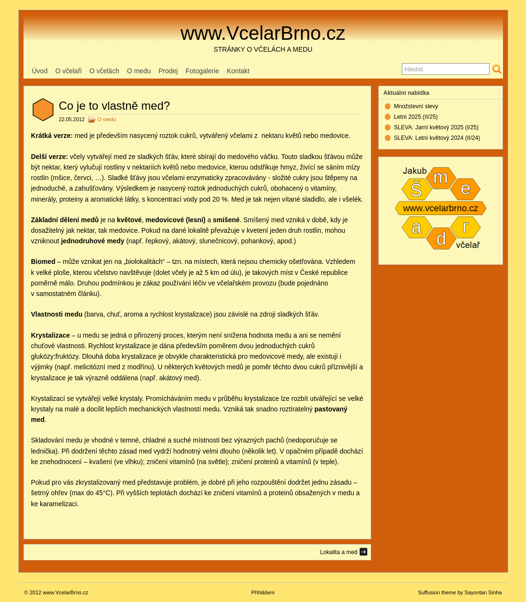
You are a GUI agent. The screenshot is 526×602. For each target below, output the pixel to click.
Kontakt (238, 71)
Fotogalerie (202, 71)
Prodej (167, 71)
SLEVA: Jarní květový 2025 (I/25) (436, 127)
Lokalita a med (338, 552)
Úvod (40, 71)
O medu (139, 71)
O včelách (104, 71)
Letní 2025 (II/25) (416, 117)
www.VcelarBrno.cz (262, 33)
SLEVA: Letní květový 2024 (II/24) (437, 138)
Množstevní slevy (416, 106)
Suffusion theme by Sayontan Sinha (460, 592)
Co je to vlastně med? (114, 105)
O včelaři (68, 71)
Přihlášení (263, 592)
